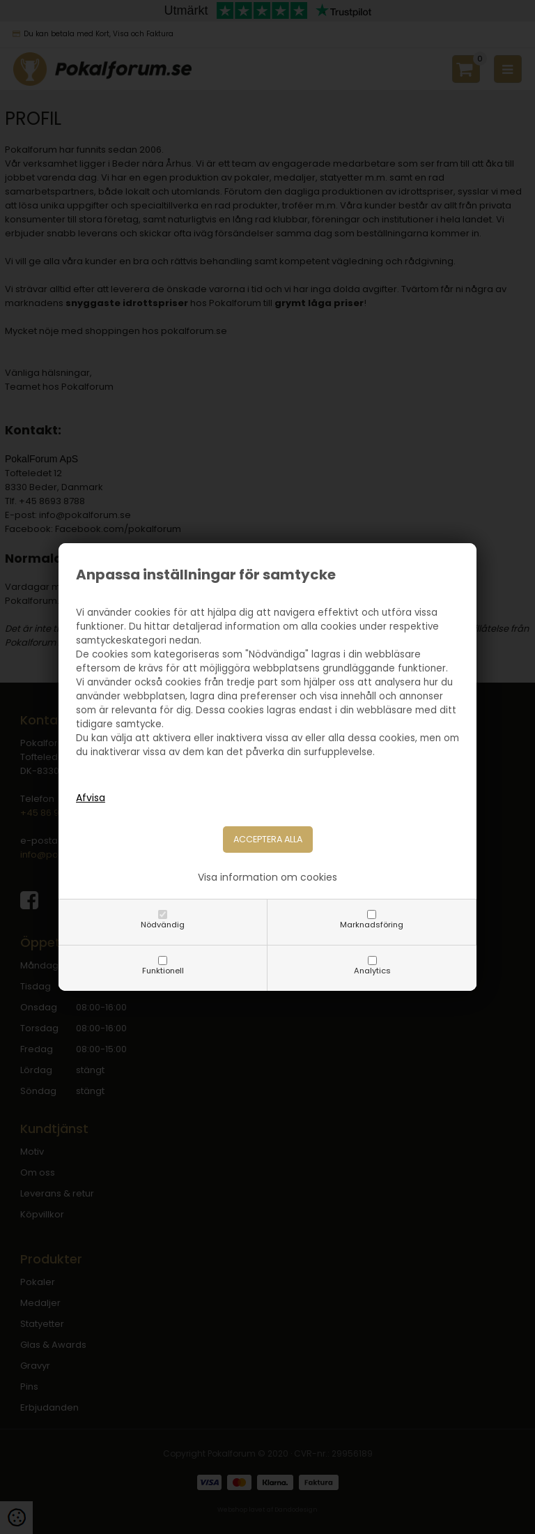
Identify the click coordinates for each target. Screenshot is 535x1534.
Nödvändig (163, 924)
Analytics (372, 970)
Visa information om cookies (267, 877)
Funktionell (163, 970)
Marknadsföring (371, 924)
